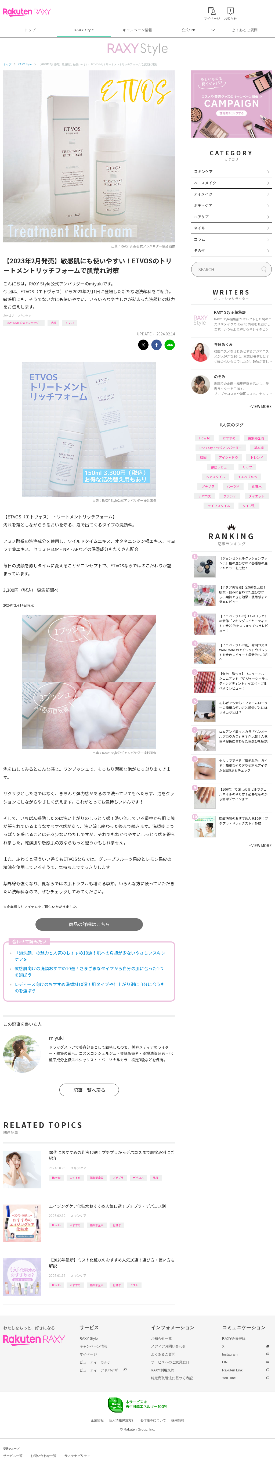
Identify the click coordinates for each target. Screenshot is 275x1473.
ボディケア (203, 205)
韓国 (203, 457)
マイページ (88, 1354)
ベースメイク (205, 182)
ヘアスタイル (215, 476)
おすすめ (75, 1177)
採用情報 (177, 1420)
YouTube (229, 1378)
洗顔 (53, 323)
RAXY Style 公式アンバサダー (23, 323)
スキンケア (24, 315)
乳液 (155, 1177)
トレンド (256, 457)
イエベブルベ (247, 476)
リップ (247, 467)
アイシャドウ (228, 457)
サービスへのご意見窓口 (170, 1362)
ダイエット (257, 496)
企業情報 (97, 1420)
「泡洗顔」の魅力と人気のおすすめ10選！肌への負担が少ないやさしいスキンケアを (90, 955)
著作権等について (153, 1420)
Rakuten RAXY (27, 12)
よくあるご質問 (245, 30)
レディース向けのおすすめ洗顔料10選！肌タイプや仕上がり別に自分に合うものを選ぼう (90, 987)
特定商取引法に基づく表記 (172, 1378)
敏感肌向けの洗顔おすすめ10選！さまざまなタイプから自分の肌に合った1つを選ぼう (89, 971)
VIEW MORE (260, 406)
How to (56, 1177)
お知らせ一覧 (161, 1338)
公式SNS (189, 30)
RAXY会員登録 (233, 1338)
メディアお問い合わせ (168, 1346)
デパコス (138, 1177)
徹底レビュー (220, 467)
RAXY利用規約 (162, 1370)
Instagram (230, 1354)
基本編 (259, 447)
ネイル (199, 228)
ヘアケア (201, 216)
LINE (226, 1362)
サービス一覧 (13, 1456)
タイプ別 (249, 505)
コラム (199, 239)
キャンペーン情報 (137, 30)
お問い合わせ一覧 (43, 1456)
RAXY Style (84, 30)
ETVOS (70, 323)
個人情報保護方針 (122, 1420)
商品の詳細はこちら (89, 924)
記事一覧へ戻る (89, 1090)
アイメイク (203, 194)
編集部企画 (96, 1177)
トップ (29, 30)
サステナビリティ (77, 1456)
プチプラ (118, 1177)
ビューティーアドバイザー (100, 1370)
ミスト (134, 1285)
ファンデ (229, 496)
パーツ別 (233, 486)
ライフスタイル (219, 505)
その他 (199, 250)
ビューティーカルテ (95, 1362)
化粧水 (117, 1225)
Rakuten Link (232, 1370)
